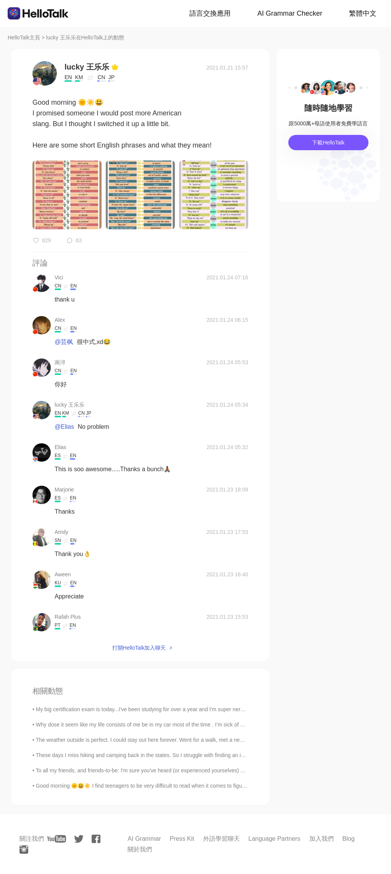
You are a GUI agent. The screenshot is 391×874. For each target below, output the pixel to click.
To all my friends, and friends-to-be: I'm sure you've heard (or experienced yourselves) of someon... (153, 770)
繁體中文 (362, 13)
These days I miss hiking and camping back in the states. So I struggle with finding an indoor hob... (153, 755)
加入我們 (321, 838)
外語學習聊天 (221, 838)
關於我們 (140, 849)
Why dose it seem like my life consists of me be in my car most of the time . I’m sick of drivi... (145, 725)
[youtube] (56, 839)
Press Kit (182, 838)
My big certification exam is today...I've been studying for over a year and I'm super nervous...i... (149, 709)
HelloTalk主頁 (24, 37)
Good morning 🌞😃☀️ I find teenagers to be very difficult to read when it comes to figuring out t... (151, 786)
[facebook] (96, 839)
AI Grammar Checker (289, 13)
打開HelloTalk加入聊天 (139, 648)
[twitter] (79, 839)
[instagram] (23, 849)
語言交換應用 (210, 13)
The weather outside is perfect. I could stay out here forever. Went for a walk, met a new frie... (146, 740)
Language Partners (275, 838)
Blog (349, 838)
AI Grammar (144, 838)
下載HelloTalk (328, 142)
